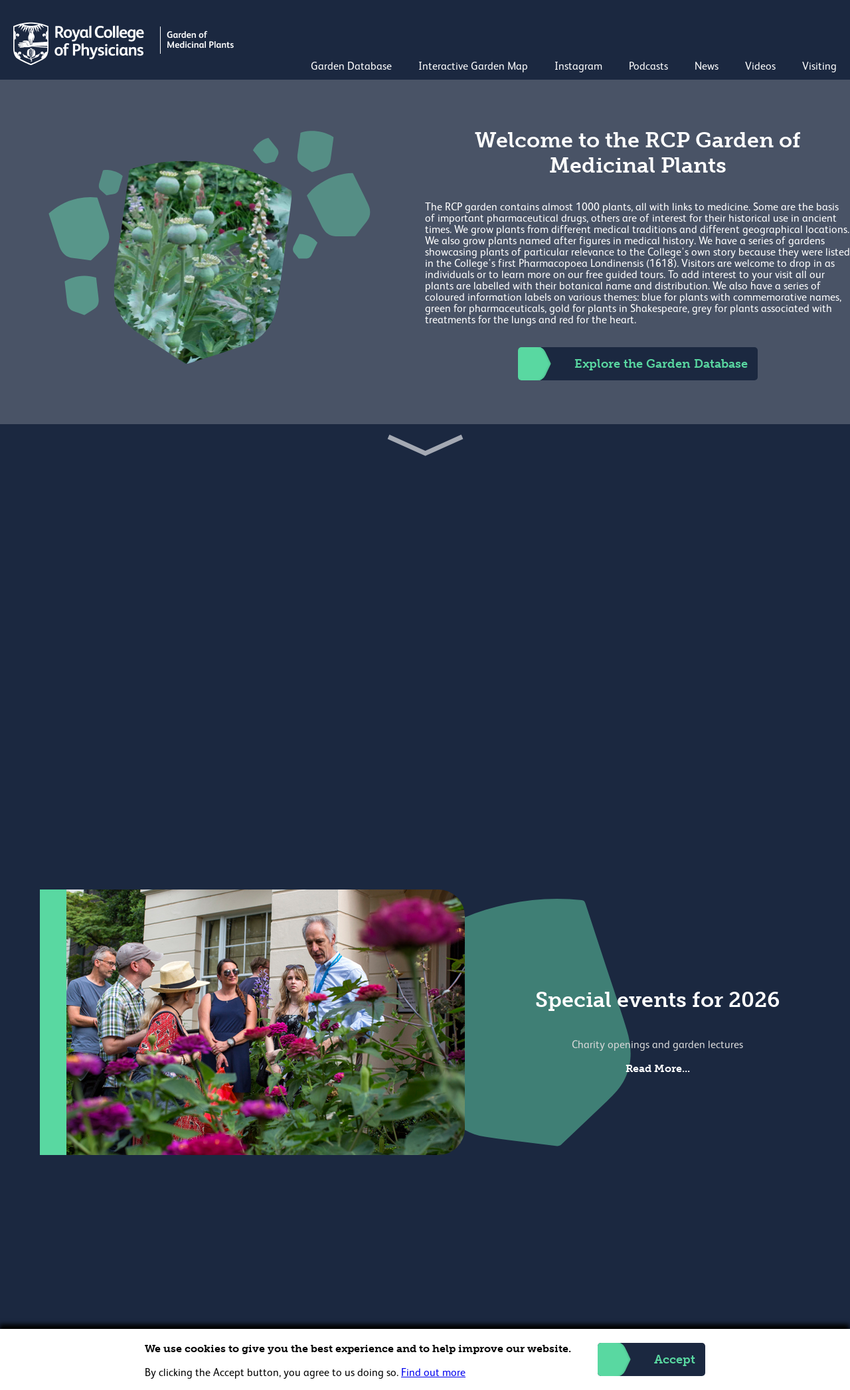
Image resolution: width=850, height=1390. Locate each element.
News (707, 67)
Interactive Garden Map (473, 67)
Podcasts (648, 67)
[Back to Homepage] (125, 62)
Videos (760, 67)
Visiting (819, 67)
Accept (646, 1359)
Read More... (658, 1068)
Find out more (433, 1373)
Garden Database (351, 67)
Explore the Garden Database (633, 363)
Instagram (578, 67)
